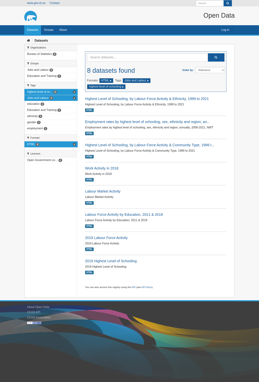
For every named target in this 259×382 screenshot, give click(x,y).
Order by (187, 70)
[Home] (28, 40)
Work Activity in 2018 (101, 168)
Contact (55, 3)
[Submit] (228, 3)
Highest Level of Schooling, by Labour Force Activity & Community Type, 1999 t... (149, 145)
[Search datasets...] (147, 57)
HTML (89, 110)
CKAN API (33, 312)
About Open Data (38, 307)
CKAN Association (38, 317)
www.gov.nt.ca (36, 3)
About (63, 29)
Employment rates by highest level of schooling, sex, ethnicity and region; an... (147, 122)
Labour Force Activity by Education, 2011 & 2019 (124, 214)
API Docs (147, 287)
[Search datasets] (214, 3)
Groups (48, 29)
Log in (225, 29)
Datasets (32, 29)
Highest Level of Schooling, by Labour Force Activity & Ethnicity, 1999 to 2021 (147, 99)
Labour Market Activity (103, 191)
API (134, 287)
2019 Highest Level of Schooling (111, 261)
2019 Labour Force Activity (106, 238)
